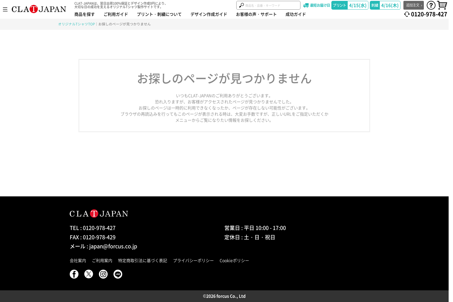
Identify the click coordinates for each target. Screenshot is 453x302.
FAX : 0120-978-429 (93, 237)
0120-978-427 (429, 14)
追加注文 (412, 5)
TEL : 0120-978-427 (93, 228)
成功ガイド (296, 14)
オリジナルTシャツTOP (76, 24)
